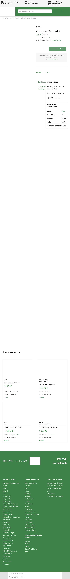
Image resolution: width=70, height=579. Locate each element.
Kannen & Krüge (8, 533)
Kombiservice (7, 509)
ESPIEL (27, 488)
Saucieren (6, 522)
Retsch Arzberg (30, 530)
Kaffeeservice (7, 512)
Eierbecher (6, 548)
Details (7, 397)
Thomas (28, 507)
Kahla (47, 72)
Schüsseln (6, 525)
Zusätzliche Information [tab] (41, 88)
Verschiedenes (30, 512)
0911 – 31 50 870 (53, 59)
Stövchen (6, 559)
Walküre (28, 496)
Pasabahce (29, 504)
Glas (4, 494)
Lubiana (28, 486)
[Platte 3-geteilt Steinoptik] (17, 411)
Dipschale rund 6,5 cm (12, 383)
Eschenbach (29, 499)
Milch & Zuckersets (9, 535)
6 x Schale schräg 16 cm (47, 384)
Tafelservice (7, 556)
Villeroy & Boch (30, 525)
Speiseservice (7, 554)
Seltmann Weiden (31, 483)
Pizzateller (6, 520)
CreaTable (28, 520)
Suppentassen (8, 514)
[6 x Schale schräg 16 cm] (52, 368)
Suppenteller (7, 499)
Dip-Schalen (7, 546)
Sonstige (6, 564)
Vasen (5, 486)
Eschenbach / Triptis (32, 514)
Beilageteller (7, 528)
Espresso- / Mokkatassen (11, 483)
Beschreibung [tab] (41, 82)
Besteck (5, 491)
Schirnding (28, 522)
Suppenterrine (8, 543)
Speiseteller (7, 496)
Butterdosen (7, 561)
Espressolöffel (30, 528)
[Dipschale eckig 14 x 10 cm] (52, 411)
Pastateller (6, 530)
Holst (27, 517)
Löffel (5, 488)
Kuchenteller (7, 501)
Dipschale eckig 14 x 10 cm (48, 427)
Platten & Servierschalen (11, 517)
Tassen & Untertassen (10, 504)
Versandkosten (49, 37)
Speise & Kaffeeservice (10, 507)
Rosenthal (28, 509)
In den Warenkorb (57, 49)
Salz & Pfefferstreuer (10, 551)
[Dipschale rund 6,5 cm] (17, 368)
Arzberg (28, 494)
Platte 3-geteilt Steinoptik (12, 427)
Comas (27, 501)
